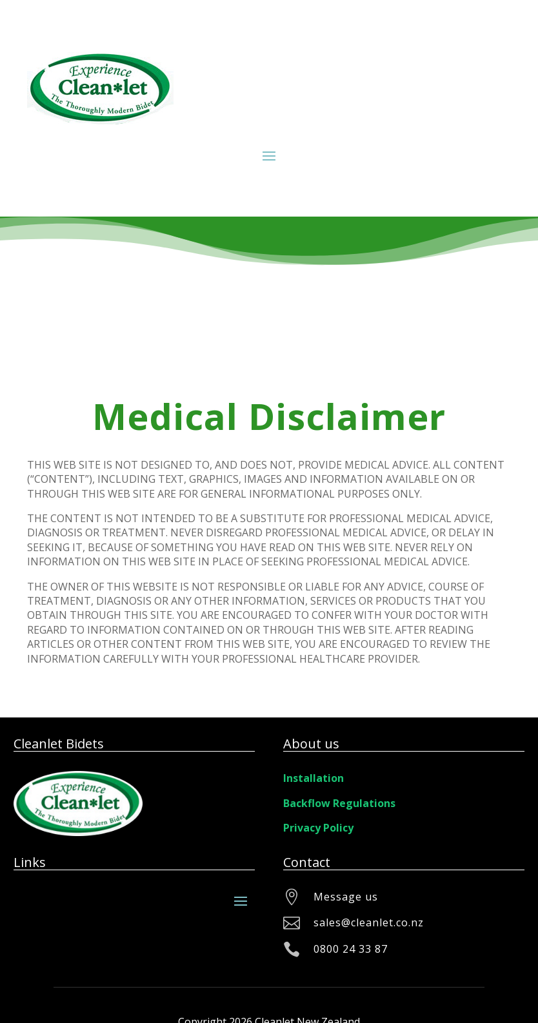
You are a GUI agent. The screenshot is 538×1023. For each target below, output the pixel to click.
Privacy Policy (318, 828)
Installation (313, 778)
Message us (346, 897)
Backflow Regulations (339, 803)
